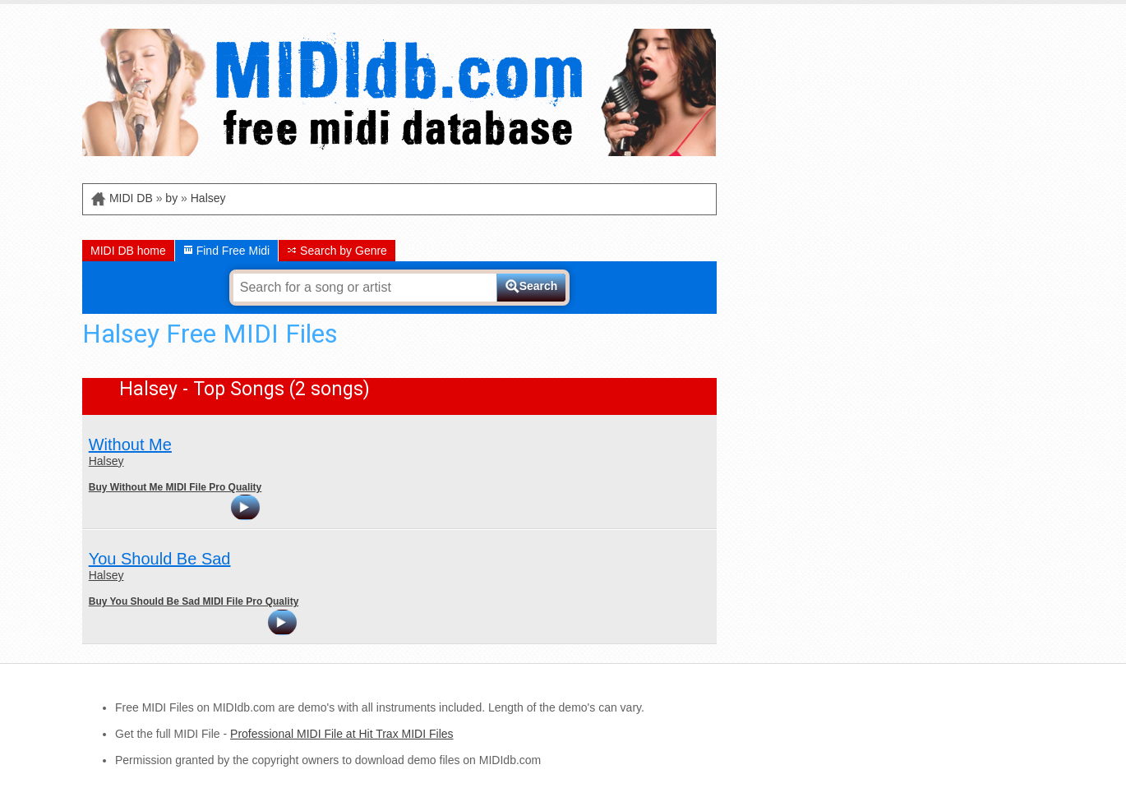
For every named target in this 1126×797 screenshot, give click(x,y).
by (171, 198)
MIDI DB (131, 198)
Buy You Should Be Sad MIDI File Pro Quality (194, 601)
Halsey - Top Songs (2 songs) (244, 389)
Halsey (208, 198)
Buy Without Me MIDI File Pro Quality (175, 487)
